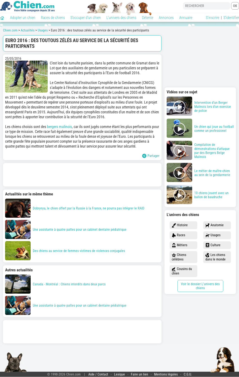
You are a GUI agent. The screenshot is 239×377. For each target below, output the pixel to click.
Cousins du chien (182, 271)
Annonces (166, 17)
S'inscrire (212, 17)
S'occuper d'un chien (85, 17)
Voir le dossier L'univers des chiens (200, 286)
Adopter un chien (22, 17)
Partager (150, 156)
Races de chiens (53, 17)
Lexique (119, 374)
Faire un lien (139, 374)
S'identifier (231, 17)
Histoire (180, 225)
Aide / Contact (98, 374)
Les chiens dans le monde (215, 257)
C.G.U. (188, 374)
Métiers (179, 245)
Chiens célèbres (179, 257)
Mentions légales (166, 374)
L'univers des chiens (121, 17)
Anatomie (214, 225)
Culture (212, 245)
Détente (147, 17)
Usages (212, 235)
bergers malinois (59, 126)
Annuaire (185, 17)
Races (178, 235)
